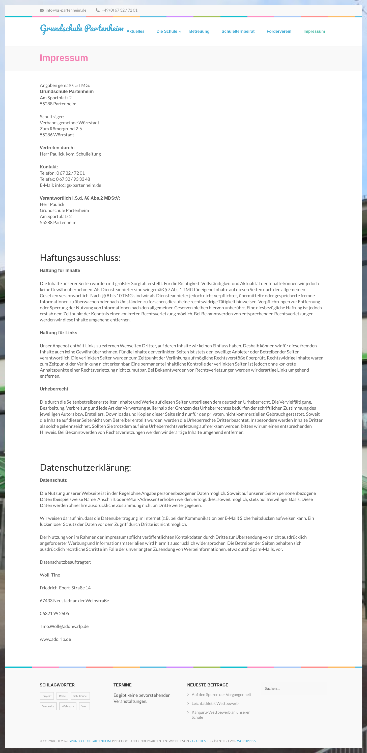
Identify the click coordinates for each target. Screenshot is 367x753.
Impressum (314, 31)
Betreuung (199, 31)
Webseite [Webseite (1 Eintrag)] (48, 706)
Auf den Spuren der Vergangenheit (221, 694)
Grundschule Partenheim (82, 28)
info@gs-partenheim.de (63, 10)
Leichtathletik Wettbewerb (215, 703)
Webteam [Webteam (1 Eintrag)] (68, 706)
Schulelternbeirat (238, 31)
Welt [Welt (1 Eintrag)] (84, 706)
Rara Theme (198, 741)
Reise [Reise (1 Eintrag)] (62, 696)
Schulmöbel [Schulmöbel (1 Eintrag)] (80, 696)
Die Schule (167, 31)
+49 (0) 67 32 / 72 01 (116, 10)
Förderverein (279, 31)
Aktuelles (136, 31)
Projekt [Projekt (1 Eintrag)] (46, 696)
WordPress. (246, 741)
